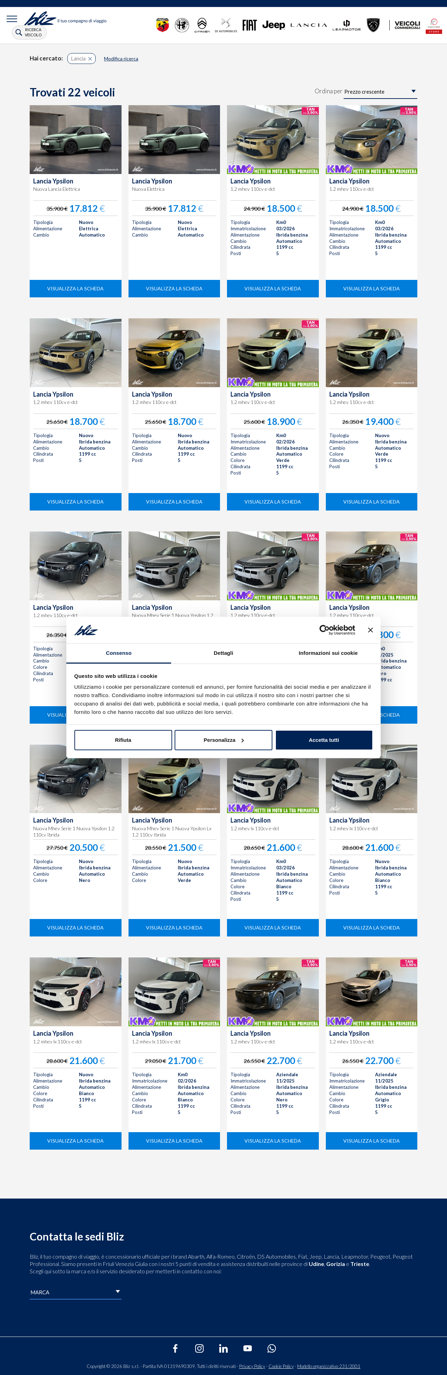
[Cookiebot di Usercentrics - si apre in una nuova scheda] (324, 630)
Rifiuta (123, 740)
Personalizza (224, 740)
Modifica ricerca (121, 58)
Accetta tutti (324, 740)
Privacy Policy (252, 1366)
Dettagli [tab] (223, 653)
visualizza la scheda (75, 288)
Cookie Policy (281, 1366)
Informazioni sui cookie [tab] (328, 653)
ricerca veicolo (33, 32)
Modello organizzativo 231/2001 (328, 1366)
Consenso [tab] (118, 653)
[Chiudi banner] (370, 630)
